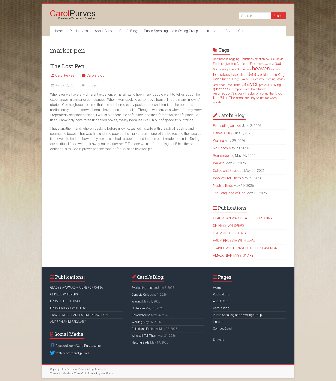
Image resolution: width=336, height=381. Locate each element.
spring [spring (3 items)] (264, 93)
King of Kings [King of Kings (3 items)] (231, 79)
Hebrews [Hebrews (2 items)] (275, 69)
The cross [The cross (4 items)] (236, 98)
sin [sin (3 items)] (245, 93)
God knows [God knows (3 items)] (244, 69)
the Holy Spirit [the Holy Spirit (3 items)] (254, 98)
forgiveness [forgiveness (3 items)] (228, 63)
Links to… (212, 31)
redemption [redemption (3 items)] (236, 89)
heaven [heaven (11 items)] (261, 68)
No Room (220, 148)
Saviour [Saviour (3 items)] (237, 93)
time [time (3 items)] (266, 98)
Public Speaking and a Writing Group (171, 31)
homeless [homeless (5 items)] (221, 74)
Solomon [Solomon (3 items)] (253, 93)
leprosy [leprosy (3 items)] (259, 79)
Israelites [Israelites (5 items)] (238, 74)
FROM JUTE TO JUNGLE (231, 233)
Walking (219, 163)
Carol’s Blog (128, 31)
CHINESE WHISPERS (228, 226)
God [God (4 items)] (277, 64)
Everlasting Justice (227, 126)
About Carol (103, 31)
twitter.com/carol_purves (69, 353)
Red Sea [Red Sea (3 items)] (249, 89)
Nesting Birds (223, 186)
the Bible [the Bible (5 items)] (220, 97)
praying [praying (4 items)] (275, 85)
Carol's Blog (95, 75)
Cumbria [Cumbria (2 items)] (270, 59)
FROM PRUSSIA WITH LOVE (234, 241)
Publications (79, 31)
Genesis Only (222, 133)
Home (58, 31)
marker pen (92, 85)
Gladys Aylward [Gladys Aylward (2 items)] (265, 64)
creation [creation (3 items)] (260, 59)
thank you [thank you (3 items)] (275, 93)
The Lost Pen (67, 66)
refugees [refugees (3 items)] (261, 89)
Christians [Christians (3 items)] (247, 59)
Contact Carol (235, 31)
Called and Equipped (228, 171)
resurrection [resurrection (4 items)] (222, 93)
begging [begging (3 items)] (234, 59)
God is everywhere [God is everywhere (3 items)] (224, 69)
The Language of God (229, 193)
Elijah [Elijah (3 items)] (216, 63)
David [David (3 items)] (280, 59)
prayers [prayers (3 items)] (264, 85)
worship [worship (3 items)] (218, 102)
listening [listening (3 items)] (270, 79)
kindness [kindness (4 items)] (270, 75)
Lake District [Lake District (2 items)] (247, 79)
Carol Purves (64, 75)
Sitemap (218, 339)
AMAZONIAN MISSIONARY (233, 256)
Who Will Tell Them (227, 178)
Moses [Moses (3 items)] (280, 79)
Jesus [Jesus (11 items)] (254, 74)
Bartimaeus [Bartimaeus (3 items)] (220, 59)
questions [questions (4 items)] (220, 89)
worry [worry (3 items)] (273, 98)
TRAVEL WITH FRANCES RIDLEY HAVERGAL (246, 248)
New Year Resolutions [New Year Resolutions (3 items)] (226, 85)
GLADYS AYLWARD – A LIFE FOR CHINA (243, 218)
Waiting (218, 141)
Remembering (223, 156)
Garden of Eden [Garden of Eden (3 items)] (246, 63)
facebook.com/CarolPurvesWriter (76, 345)
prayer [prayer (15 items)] (249, 83)
